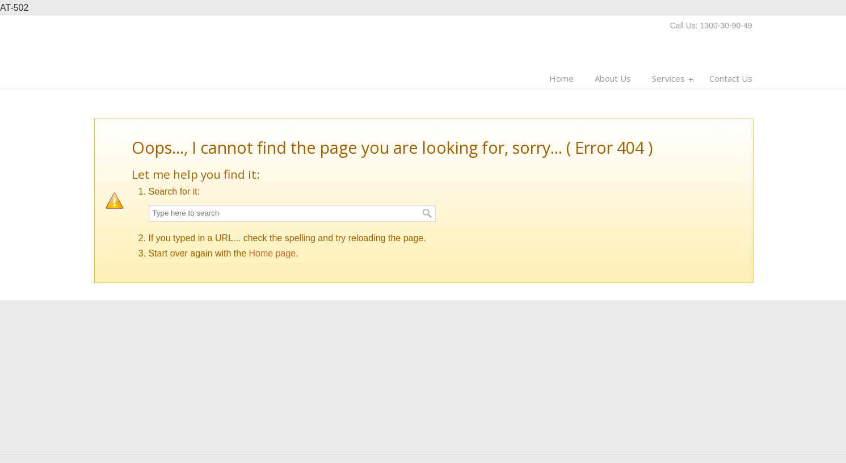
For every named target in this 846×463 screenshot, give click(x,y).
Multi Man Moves (165, 49)
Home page (272, 253)
